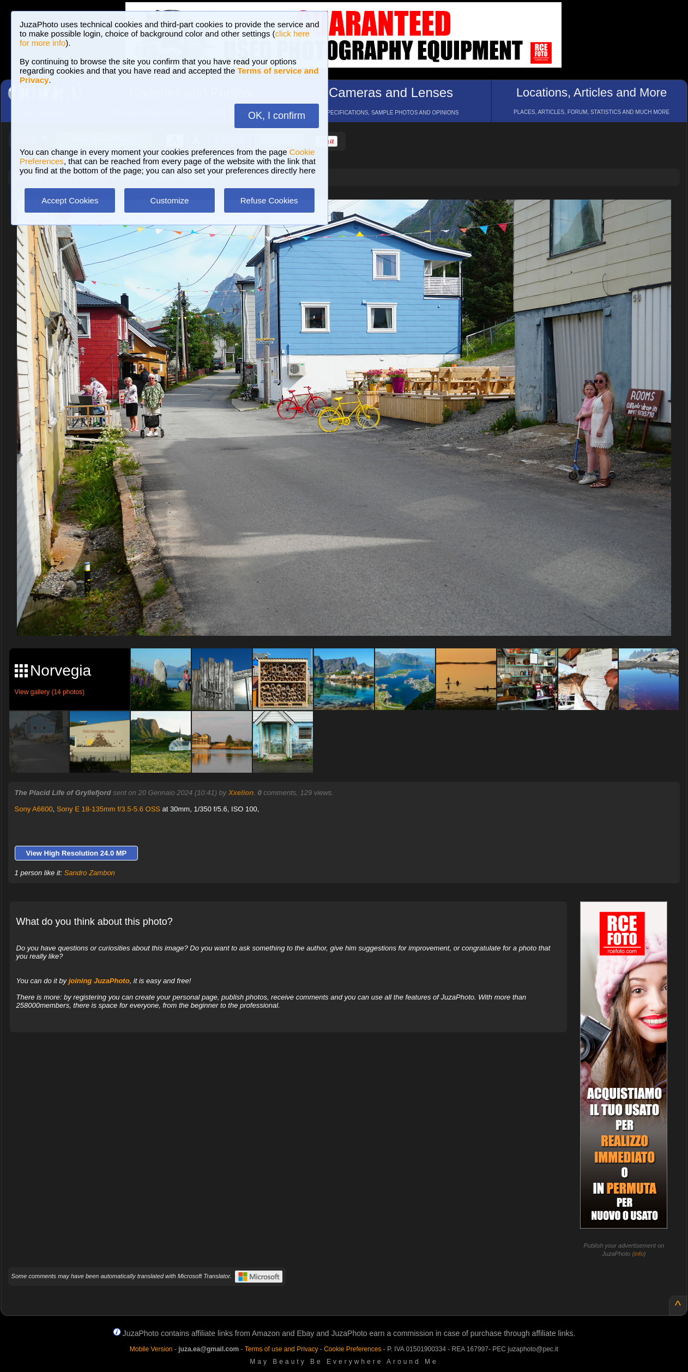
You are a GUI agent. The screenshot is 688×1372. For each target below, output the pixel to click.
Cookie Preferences (352, 1349)
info (639, 1253)
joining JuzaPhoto (99, 981)
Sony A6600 (34, 809)
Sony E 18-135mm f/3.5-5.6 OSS (108, 809)
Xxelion (241, 793)
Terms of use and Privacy (281, 1349)
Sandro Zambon (89, 873)
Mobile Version (151, 1349)
